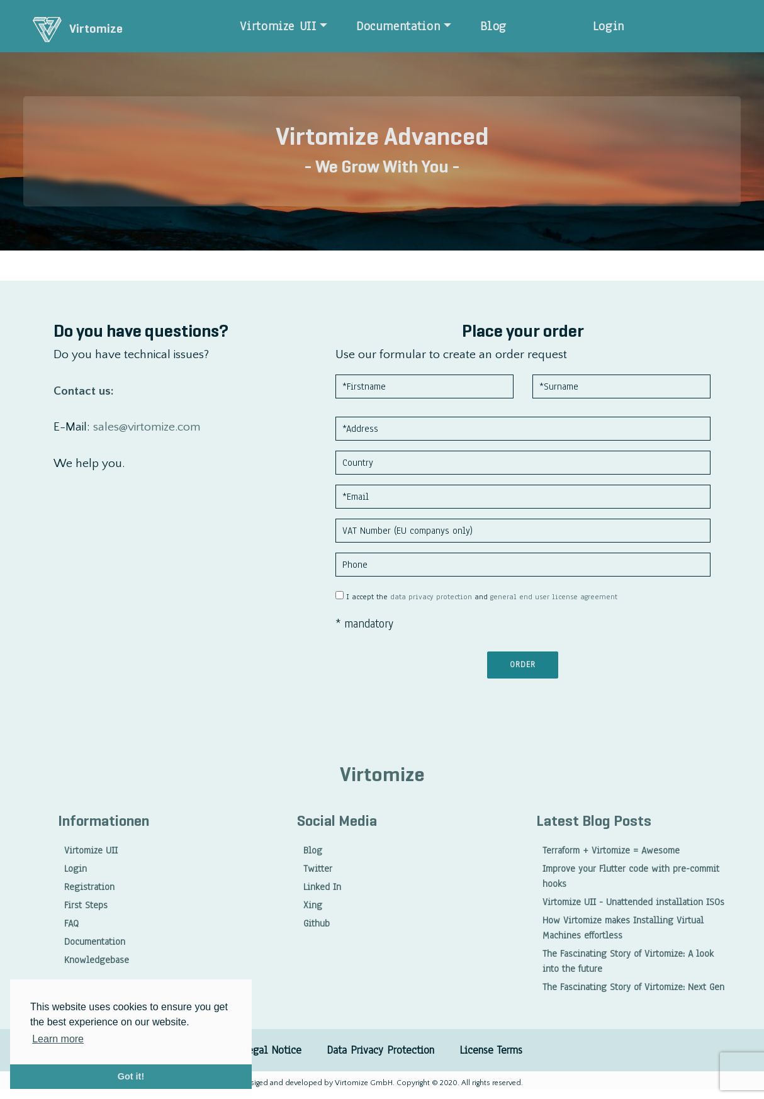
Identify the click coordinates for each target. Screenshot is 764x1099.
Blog (493, 26)
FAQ (71, 923)
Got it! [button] (131, 1076)
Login (608, 26)
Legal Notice (271, 1050)
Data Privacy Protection (380, 1050)
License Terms (490, 1050)
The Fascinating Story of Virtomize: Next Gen (633, 987)
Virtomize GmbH (363, 1083)
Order (523, 664)
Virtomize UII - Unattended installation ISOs (633, 902)
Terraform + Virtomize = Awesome (611, 850)
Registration (89, 887)
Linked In (322, 887)
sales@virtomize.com (147, 427)
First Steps (86, 905)
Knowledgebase (96, 960)
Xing (312, 905)
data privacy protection (431, 597)
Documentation (398, 26)
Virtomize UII (278, 26)
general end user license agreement (553, 597)
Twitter (317, 868)
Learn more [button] (58, 1039)
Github (316, 923)
